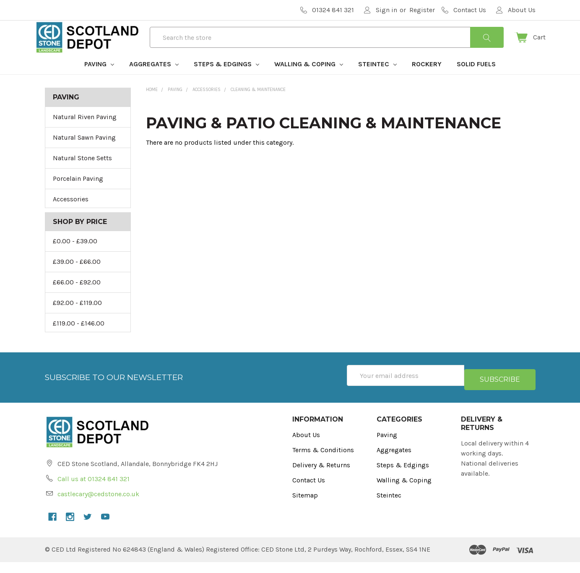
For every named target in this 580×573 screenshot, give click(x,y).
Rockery (427, 79)
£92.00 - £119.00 (77, 318)
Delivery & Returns (321, 476)
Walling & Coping (308, 79)
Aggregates (154, 79)
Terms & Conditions (323, 461)
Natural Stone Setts (82, 173)
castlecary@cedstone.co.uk (98, 505)
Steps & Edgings (226, 79)
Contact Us (308, 491)
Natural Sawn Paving (84, 152)
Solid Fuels (476, 79)
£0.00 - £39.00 (75, 256)
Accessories (70, 214)
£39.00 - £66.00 (77, 277)
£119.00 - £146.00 (78, 338)
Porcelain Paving (78, 194)
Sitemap (305, 506)
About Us (306, 446)
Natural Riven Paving (85, 132)
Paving (99, 79)
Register (422, 10)
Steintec (377, 79)
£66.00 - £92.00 (77, 297)
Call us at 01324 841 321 (93, 490)
